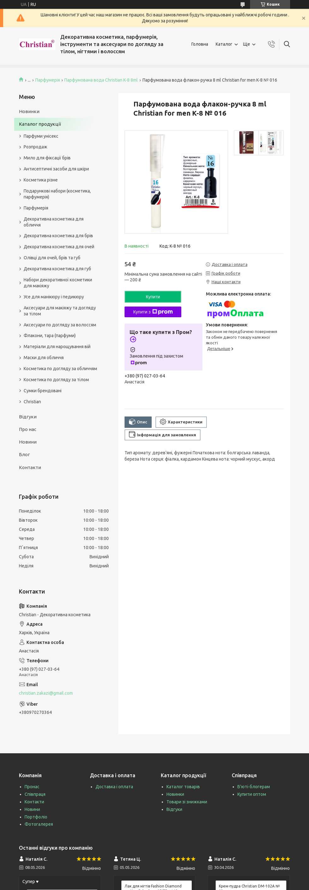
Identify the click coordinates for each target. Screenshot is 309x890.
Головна (199, 44)
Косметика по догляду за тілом (56, 379)
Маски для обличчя (44, 357)
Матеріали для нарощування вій (57, 346)
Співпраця (35, 794)
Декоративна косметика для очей (59, 246)
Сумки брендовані (42, 390)
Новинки (29, 111)
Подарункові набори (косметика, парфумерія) (57, 193)
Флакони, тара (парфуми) (50, 335)
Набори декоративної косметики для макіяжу (58, 282)
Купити (153, 296)
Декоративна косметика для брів (58, 235)
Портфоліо (36, 816)
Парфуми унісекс (41, 136)
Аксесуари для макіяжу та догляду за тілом (60, 310)
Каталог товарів (183, 786)
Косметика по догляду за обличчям (60, 368)
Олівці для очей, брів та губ (52, 257)
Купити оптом (251, 794)
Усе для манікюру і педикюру (54, 296)
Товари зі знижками (186, 801)
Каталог (224, 44)
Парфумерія (47, 80)
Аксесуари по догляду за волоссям (60, 324)
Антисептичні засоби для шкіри (56, 168)
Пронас (32, 786)
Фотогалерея (39, 824)
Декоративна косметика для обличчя (54, 221)
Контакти (30, 467)
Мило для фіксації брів (47, 157)
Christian (32, 401)
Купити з (152, 312)
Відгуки (28, 416)
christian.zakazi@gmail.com (46, 693)
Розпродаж (35, 146)
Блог (24, 454)
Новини (28, 442)
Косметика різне (41, 179)
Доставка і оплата (114, 786)
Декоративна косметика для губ (57, 268)
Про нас (27, 429)
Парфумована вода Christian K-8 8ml (101, 80)
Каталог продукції (40, 124)
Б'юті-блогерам (253, 786)
